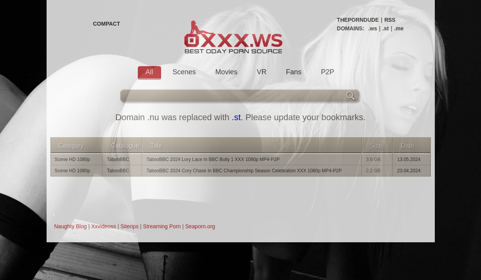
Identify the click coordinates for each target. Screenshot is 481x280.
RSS (390, 20)
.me (398, 28)
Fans (294, 72)
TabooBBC (118, 159)
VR (262, 72)
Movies (226, 72)
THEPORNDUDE (358, 20)
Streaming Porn (162, 226)
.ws (372, 28)
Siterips (129, 226)
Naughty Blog (70, 226)
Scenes (184, 72)
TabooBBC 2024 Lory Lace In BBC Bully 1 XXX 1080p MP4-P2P (213, 159)
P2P (327, 72)
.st (385, 28)
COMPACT (106, 24)
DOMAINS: (351, 28)
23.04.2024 (408, 170)
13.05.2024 (408, 159)
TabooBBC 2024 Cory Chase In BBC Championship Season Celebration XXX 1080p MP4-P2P (244, 170)
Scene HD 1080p (72, 159)
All (149, 72)
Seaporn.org (200, 226)
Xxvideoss (103, 226)
